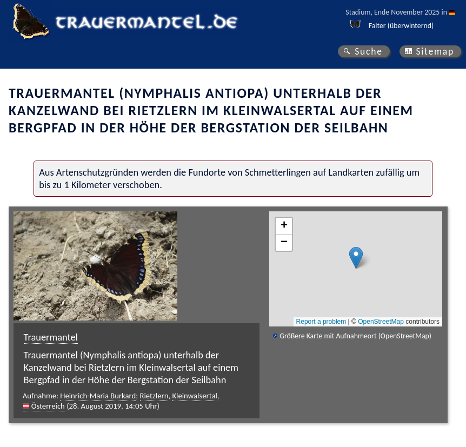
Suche (369, 51)
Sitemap (435, 51)
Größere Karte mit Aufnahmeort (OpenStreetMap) (355, 336)
